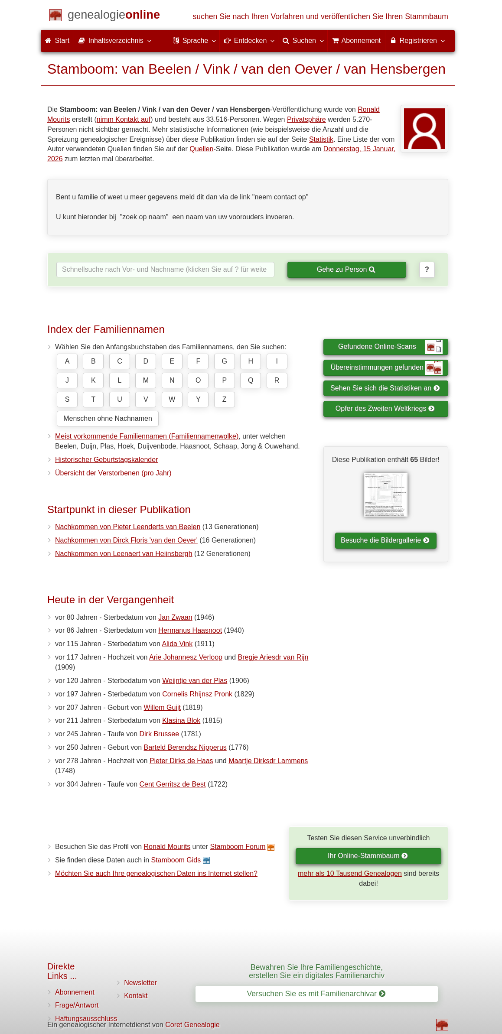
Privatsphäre (306, 119)
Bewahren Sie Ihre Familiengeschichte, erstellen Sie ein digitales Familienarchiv (317, 971)
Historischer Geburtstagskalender (106, 459)
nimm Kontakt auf (124, 119)
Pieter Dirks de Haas (181, 760)
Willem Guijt (162, 707)
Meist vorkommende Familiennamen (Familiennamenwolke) (146, 436)
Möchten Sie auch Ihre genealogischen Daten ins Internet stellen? (156, 873)
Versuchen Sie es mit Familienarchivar (316, 993)
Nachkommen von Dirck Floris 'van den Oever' (126, 540)
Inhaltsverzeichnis (114, 40)
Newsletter (140, 982)
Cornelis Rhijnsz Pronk (197, 694)
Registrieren (417, 40)
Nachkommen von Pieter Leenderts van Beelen (127, 526)
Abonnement (75, 992)
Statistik (321, 139)
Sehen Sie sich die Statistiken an (385, 388)
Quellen (201, 149)
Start (57, 40)
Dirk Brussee (159, 734)
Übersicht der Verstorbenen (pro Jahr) (113, 473)
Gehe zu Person (346, 269)
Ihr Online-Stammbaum (368, 855)
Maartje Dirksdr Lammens (268, 760)
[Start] (114, 16)
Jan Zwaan (175, 617)
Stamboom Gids (176, 860)
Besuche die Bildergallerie (385, 540)
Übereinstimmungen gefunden (387, 368)
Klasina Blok (181, 720)
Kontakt (135, 995)
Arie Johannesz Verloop (185, 657)
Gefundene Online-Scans (390, 347)
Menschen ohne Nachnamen (107, 418)
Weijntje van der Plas (194, 680)
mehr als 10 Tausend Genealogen (350, 873)
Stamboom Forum (238, 846)
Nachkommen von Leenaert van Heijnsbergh (123, 553)
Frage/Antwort (76, 1005)
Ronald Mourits (167, 846)
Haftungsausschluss (86, 1018)
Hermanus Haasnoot (190, 630)
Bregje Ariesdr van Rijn (273, 657)
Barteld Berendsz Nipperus (185, 747)
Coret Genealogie (192, 1024)
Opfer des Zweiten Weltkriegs (385, 408)
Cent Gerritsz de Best (173, 784)
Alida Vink (177, 643)
